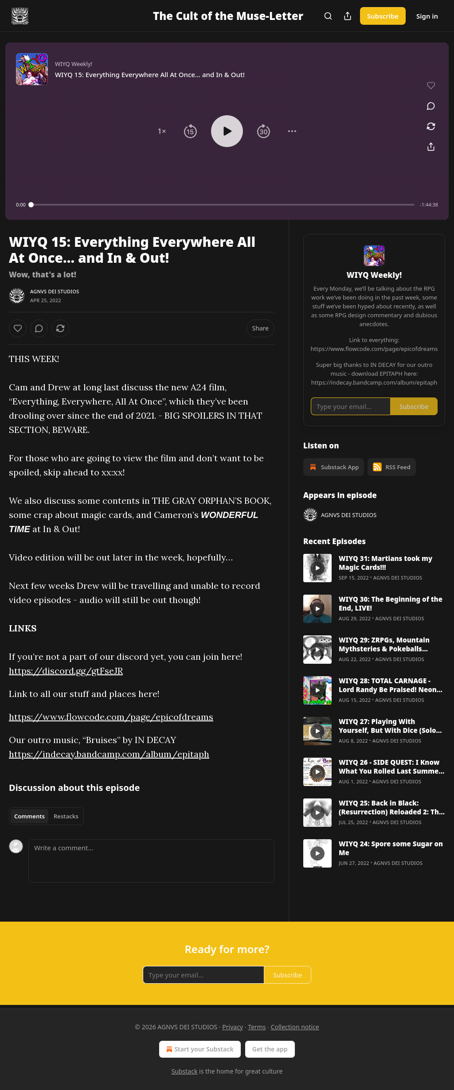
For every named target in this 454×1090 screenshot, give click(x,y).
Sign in (427, 16)
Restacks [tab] (66, 816)
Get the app (270, 1049)
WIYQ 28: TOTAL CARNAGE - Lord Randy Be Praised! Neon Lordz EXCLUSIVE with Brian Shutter (388, 685)
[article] (374, 568)
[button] (162, 131)
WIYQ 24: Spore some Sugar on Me (391, 848)
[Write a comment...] (151, 861)
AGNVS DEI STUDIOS (54, 291)
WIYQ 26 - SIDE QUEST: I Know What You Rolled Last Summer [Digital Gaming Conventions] (390, 766)
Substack (185, 1071)
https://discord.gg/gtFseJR (66, 670)
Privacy (232, 1027)
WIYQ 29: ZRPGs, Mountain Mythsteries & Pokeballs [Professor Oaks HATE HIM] (384, 644)
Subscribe (383, 16)
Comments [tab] (29, 816)
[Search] (328, 16)
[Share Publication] (347, 16)
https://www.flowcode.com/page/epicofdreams (111, 716)
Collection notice (295, 1027)
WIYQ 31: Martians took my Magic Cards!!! (385, 563)
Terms (257, 1027)
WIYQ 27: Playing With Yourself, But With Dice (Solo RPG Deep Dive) (387, 726)
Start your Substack (198, 1049)
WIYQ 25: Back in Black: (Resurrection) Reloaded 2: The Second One (391, 807)
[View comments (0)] (431, 106)
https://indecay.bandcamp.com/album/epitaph (109, 753)
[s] (317, 568)
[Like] (18, 328)
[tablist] (46, 816)
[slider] (223, 204)
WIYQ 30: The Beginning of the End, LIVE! (390, 603)
